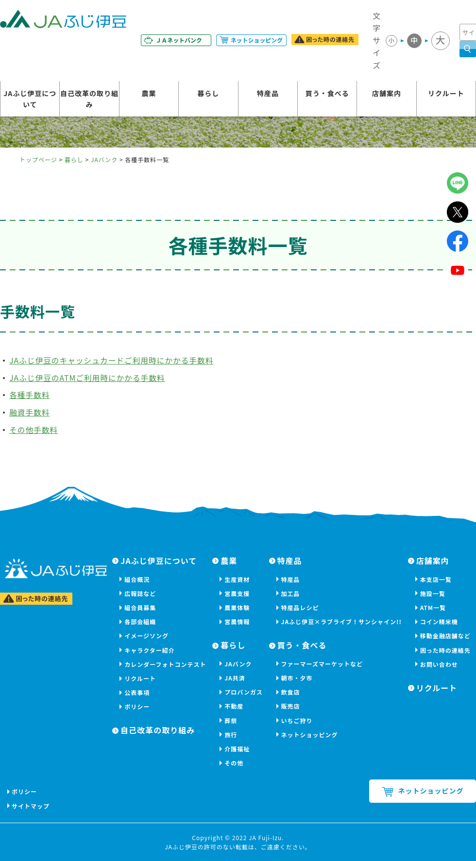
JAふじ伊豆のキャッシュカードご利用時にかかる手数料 (113, 360)
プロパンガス (243, 692)
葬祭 (230, 720)
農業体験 (237, 607)
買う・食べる (327, 94)
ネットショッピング (309, 734)
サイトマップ (31, 806)
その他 (233, 763)
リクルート (446, 94)
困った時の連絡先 (445, 650)
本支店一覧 (436, 579)
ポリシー (137, 706)
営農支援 (237, 593)
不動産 (233, 706)
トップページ (38, 159)
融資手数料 (30, 412)
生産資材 (237, 579)
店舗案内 (386, 94)
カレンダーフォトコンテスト (165, 664)
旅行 (230, 734)
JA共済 (234, 678)
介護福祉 (237, 749)
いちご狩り (297, 720)
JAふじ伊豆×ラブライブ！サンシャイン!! (341, 621)
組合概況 (137, 579)
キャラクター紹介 (149, 650)
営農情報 (237, 621)
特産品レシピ (300, 607)
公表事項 (137, 692)
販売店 (290, 706)
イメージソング (146, 635)
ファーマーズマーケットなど (322, 664)
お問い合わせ (439, 664)
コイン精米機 (439, 621)
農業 (148, 94)
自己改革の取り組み (89, 99)
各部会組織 (140, 621)
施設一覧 (432, 593)
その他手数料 (34, 429)
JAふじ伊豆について (29, 99)
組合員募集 (140, 607)
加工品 (290, 593)
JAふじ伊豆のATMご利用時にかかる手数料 (88, 377)
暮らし (208, 94)
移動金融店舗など (445, 635)
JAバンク (104, 159)
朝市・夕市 (297, 678)
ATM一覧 (433, 607)
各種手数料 (30, 394)
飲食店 (290, 692)
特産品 (268, 94)
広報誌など (140, 593)
